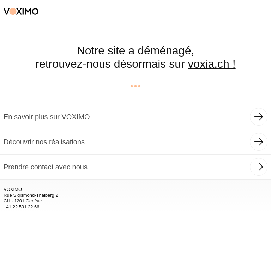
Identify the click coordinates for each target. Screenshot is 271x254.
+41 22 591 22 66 (22, 207)
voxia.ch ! (212, 64)
